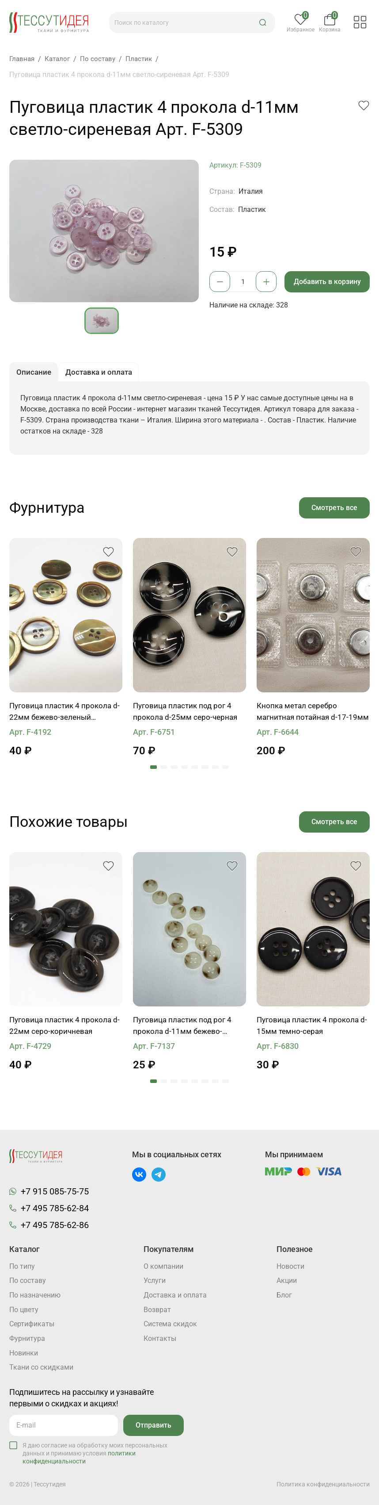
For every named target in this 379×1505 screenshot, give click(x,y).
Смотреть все (333, 510)
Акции (287, 1280)
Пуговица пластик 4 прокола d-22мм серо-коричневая (62, 1029)
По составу (27, 1280)
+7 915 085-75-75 (55, 1190)
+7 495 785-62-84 (55, 1207)
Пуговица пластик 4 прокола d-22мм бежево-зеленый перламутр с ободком (62, 715)
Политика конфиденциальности (323, 1484)
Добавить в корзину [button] (328, 281)
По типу (22, 1266)
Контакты (160, 1339)
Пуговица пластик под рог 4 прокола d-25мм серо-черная (186, 714)
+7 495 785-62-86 (55, 1224)
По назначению (35, 1295)
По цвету (23, 1309)
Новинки (23, 1353)
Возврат (157, 1309)
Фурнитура (27, 1339)
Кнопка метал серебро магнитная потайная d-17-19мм (304, 715)
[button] (265, 22)
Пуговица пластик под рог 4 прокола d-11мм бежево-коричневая (184, 1030)
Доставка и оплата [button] (103, 373)
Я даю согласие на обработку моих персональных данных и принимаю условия (95, 1453)
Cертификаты (31, 1324)
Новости (290, 1266)
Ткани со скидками (41, 1368)
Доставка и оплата (175, 1295)
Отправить (153, 1425)
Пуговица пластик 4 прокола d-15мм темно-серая (310, 1029)
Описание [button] (35, 373)
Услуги (155, 1280)
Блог (284, 1295)
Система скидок (170, 1324)
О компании (163, 1266)
